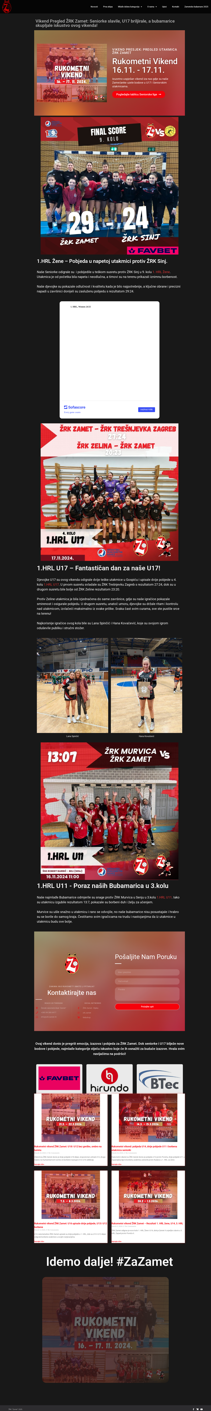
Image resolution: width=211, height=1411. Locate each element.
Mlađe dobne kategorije (130, 6)
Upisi (164, 7)
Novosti (94, 7)
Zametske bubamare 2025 (196, 7)
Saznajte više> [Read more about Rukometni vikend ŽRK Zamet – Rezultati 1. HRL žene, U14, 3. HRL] (117, 1241)
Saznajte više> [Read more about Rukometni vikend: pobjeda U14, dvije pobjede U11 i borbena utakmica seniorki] (117, 1164)
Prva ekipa (108, 7)
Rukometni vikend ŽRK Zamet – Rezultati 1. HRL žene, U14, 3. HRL (147, 1223)
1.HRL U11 (164, 897)
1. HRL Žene (161, 272)
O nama (152, 6)
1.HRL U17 (51, 584)
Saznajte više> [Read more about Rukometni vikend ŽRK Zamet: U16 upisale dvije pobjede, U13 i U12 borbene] (39, 1241)
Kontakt (175, 7)
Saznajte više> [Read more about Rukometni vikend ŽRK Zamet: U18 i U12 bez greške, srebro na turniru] (39, 1164)
